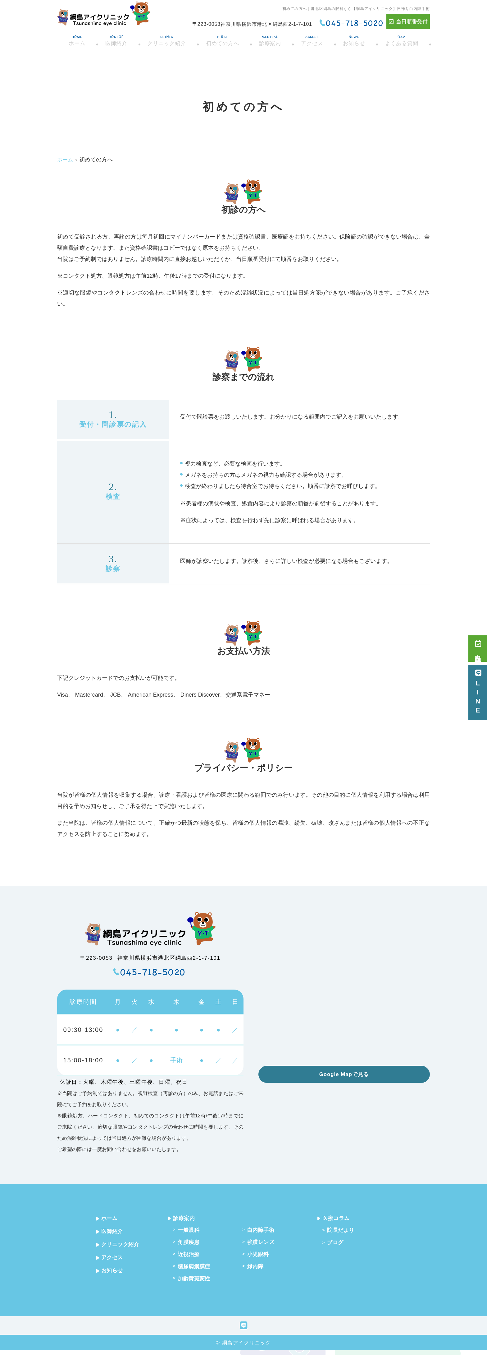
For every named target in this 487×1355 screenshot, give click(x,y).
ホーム (75, 38)
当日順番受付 (408, 22)
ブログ (337, 1244)
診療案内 (270, 38)
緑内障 (257, 1270)
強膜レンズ (263, 1244)
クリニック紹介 (165, 38)
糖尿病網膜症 (197, 1270)
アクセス (313, 38)
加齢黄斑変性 (197, 1283)
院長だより (343, 1230)
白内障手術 (263, 1230)
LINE (478, 692)
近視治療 (191, 1257)
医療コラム (338, 1218)
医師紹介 (114, 38)
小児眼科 (260, 1257)
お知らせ (355, 38)
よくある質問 (403, 38)
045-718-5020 (152, 971)
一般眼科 (191, 1230)
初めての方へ (222, 38)
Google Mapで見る (344, 1074)
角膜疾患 (191, 1244)
